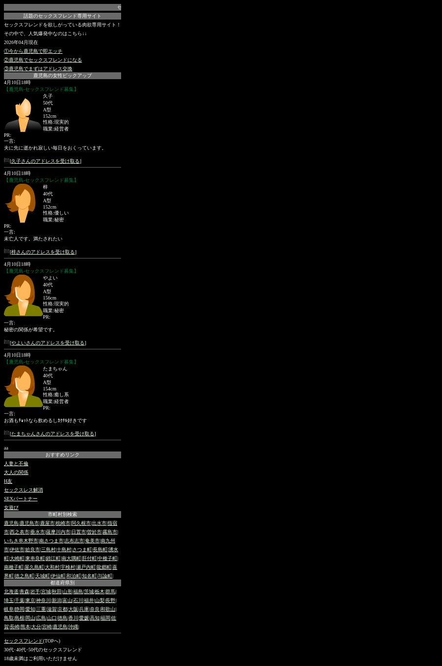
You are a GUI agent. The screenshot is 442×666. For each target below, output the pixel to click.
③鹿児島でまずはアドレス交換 (38, 68)
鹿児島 (11, 523)
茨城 (89, 591)
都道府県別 (62, 582)
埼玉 (9, 600)
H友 (8, 481)
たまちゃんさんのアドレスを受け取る (52, 433)
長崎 (15, 626)
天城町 (42, 576)
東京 (30, 600)
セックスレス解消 (23, 490)
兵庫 (84, 609)
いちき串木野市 (21, 540)
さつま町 (82, 549)
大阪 (73, 609)
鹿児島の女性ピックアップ (62, 75)
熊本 (25, 626)
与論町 (105, 576)
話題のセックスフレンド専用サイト (62, 16)
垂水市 (37, 532)
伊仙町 (58, 576)
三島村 (48, 549)
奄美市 (92, 540)
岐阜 (9, 609)
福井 (89, 600)
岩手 (35, 591)
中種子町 (107, 558)
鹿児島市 (29, 523)
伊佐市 (17, 549)
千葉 (19, 600)
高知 (95, 618)
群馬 (110, 591)
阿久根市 (81, 523)
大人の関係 (16, 472)
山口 (52, 618)
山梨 (100, 600)
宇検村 (68, 567)
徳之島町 (24, 576)
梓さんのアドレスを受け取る (43, 252)
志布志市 (74, 540)
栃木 (100, 591)
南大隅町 (71, 558)
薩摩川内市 (58, 532)
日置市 (78, 532)
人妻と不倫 (16, 463)
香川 (73, 618)
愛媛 (84, 618)
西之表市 (19, 532)
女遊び (11, 507)
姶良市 (32, 549)
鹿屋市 (47, 523)
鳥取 (9, 618)
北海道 (11, 591)
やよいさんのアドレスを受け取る (47, 342)
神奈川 (43, 600)
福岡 (105, 618)
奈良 (95, 609)
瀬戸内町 (86, 567)
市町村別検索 (62, 514)
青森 (24, 591)
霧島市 (110, 532)
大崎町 (17, 558)
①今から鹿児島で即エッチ (33, 51)
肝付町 (89, 558)
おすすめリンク (62, 454)
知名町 (89, 576)
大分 (36, 626)
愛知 (30, 609)
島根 (19, 618)
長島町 (100, 549)
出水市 (99, 523)
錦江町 (53, 558)
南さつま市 (51, 540)
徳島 (62, 618)
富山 (67, 600)
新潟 (57, 600)
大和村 (52, 567)
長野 (110, 600)
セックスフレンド (23, 641)
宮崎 (47, 626)
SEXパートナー (21, 498)
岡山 (30, 618)
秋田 (57, 591)
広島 (41, 618)
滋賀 (52, 609)
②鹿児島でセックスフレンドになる (43, 60)
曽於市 (94, 532)
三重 (41, 609)
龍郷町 (104, 567)
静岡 (19, 609)
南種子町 (13, 567)
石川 (78, 600)
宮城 (46, 591)
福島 (78, 591)
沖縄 (73, 626)
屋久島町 (34, 567)
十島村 (64, 549)
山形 (67, 591)
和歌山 (108, 609)
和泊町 (73, 576)
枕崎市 (63, 523)
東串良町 (35, 558)
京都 (62, 609)
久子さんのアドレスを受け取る (45, 161)
